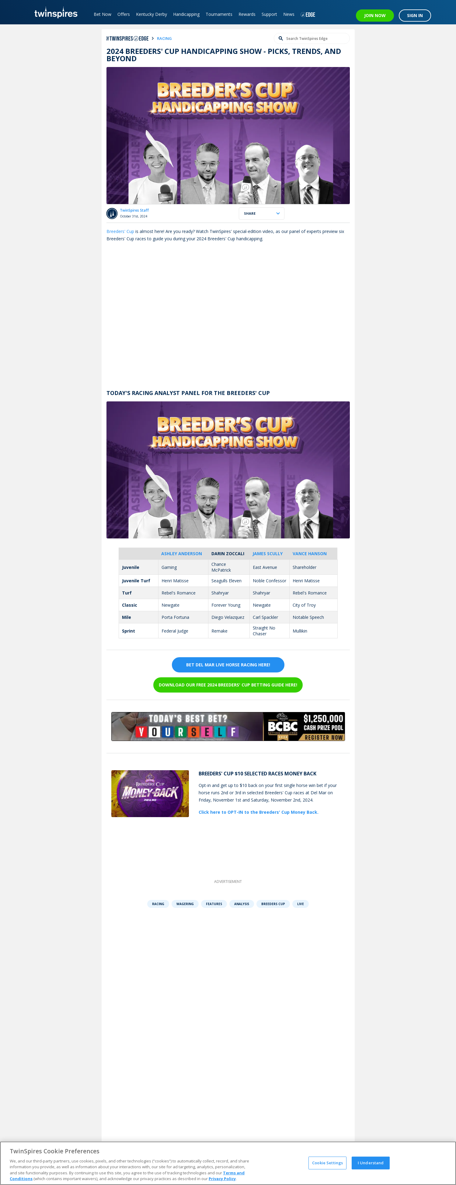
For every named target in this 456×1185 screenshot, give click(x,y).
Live (300, 904)
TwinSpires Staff (134, 210)
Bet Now (102, 14)
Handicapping (186, 14)
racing (164, 38)
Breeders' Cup (120, 231)
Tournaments (219, 14)
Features (214, 904)
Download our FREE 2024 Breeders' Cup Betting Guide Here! (228, 685)
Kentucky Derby (151, 14)
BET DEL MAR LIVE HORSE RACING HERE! (228, 665)
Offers (123, 14)
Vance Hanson (310, 553)
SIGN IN (415, 15)
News (288, 14)
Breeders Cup (273, 904)
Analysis (241, 904)
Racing (158, 904)
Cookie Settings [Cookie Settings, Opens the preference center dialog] (327, 1163)
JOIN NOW (375, 15)
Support (269, 14)
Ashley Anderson (181, 553)
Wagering (185, 904)
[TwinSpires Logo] (54, 12)
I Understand (371, 1163)
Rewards (247, 14)
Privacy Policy (222, 1178)
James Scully (267, 553)
